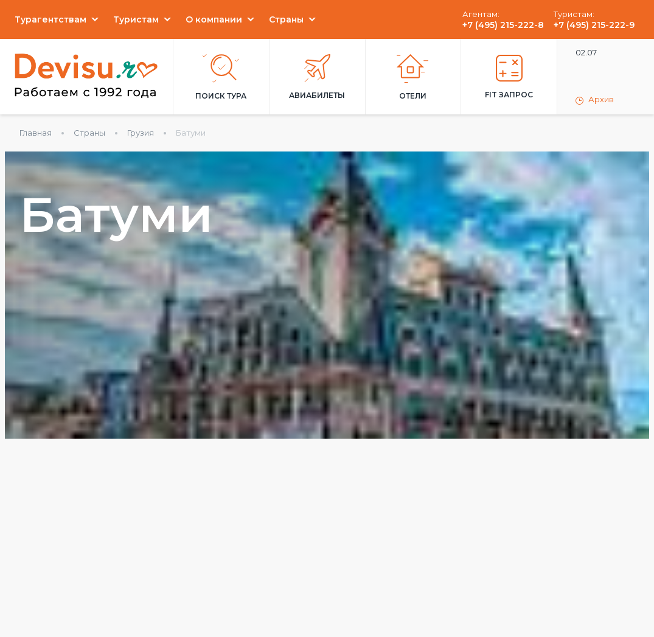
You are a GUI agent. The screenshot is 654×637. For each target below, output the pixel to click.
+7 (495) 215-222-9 (594, 25)
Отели (413, 77)
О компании (214, 19)
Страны (286, 19)
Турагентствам (50, 19)
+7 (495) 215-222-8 (503, 25)
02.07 (586, 52)
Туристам (136, 19)
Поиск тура (220, 77)
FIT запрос (509, 77)
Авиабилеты (317, 77)
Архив (595, 100)
